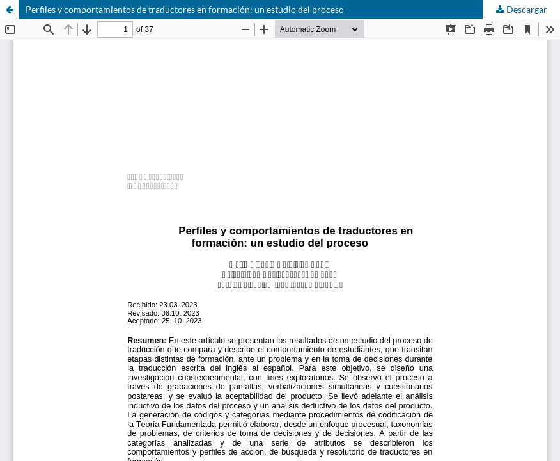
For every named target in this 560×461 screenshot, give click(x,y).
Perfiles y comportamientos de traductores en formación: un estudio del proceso (185, 9)
